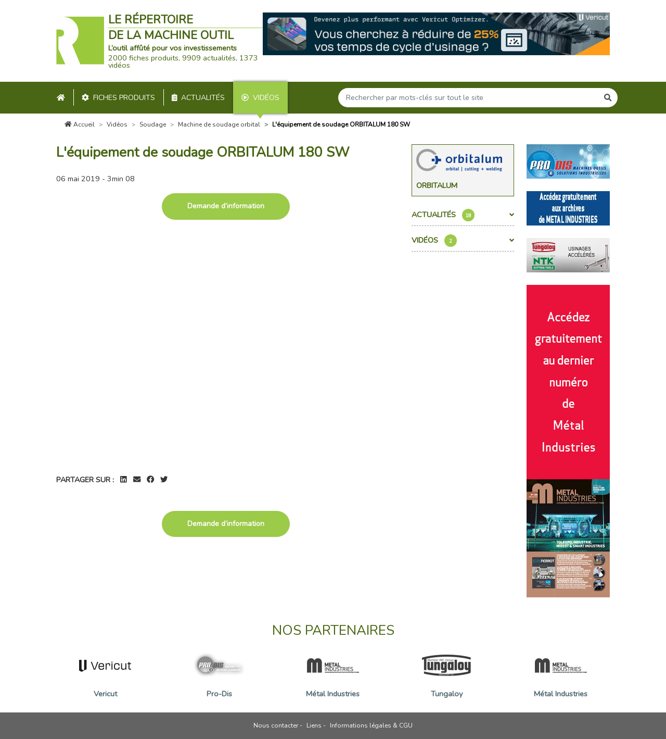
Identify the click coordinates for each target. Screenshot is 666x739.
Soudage (152, 124)
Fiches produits (118, 98)
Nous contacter (275, 725)
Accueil (80, 124)
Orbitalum (436, 185)
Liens (314, 725)
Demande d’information (225, 206)
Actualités (198, 98)
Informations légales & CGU (371, 725)
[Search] (468, 97)
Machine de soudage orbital (219, 124)
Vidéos (260, 98)
